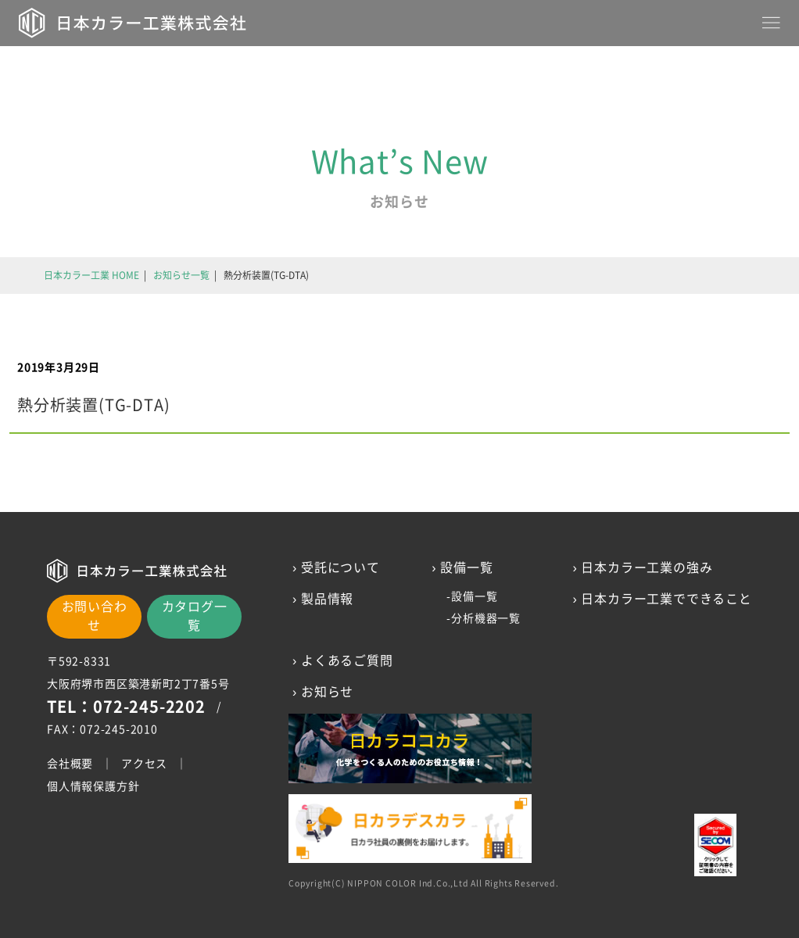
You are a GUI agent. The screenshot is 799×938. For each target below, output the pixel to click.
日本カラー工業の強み (647, 567)
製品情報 (327, 599)
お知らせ (327, 692)
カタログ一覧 (195, 616)
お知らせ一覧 (181, 275)
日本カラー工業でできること (667, 599)
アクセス (144, 763)
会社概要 (70, 763)
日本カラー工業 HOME (91, 275)
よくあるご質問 (347, 660)
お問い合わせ (94, 616)
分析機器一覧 (486, 618)
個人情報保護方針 (93, 786)
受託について (340, 567)
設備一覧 (474, 596)
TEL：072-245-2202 (126, 706)
